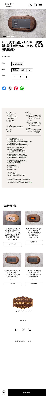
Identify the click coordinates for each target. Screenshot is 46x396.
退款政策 (28, 341)
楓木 (29, 70)
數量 (3, 76)
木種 (3, 70)
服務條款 (17, 341)
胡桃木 (15, 70)
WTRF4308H (17, 64)
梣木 (22, 70)
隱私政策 (23, 341)
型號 (3, 64)
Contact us (23, 320)
